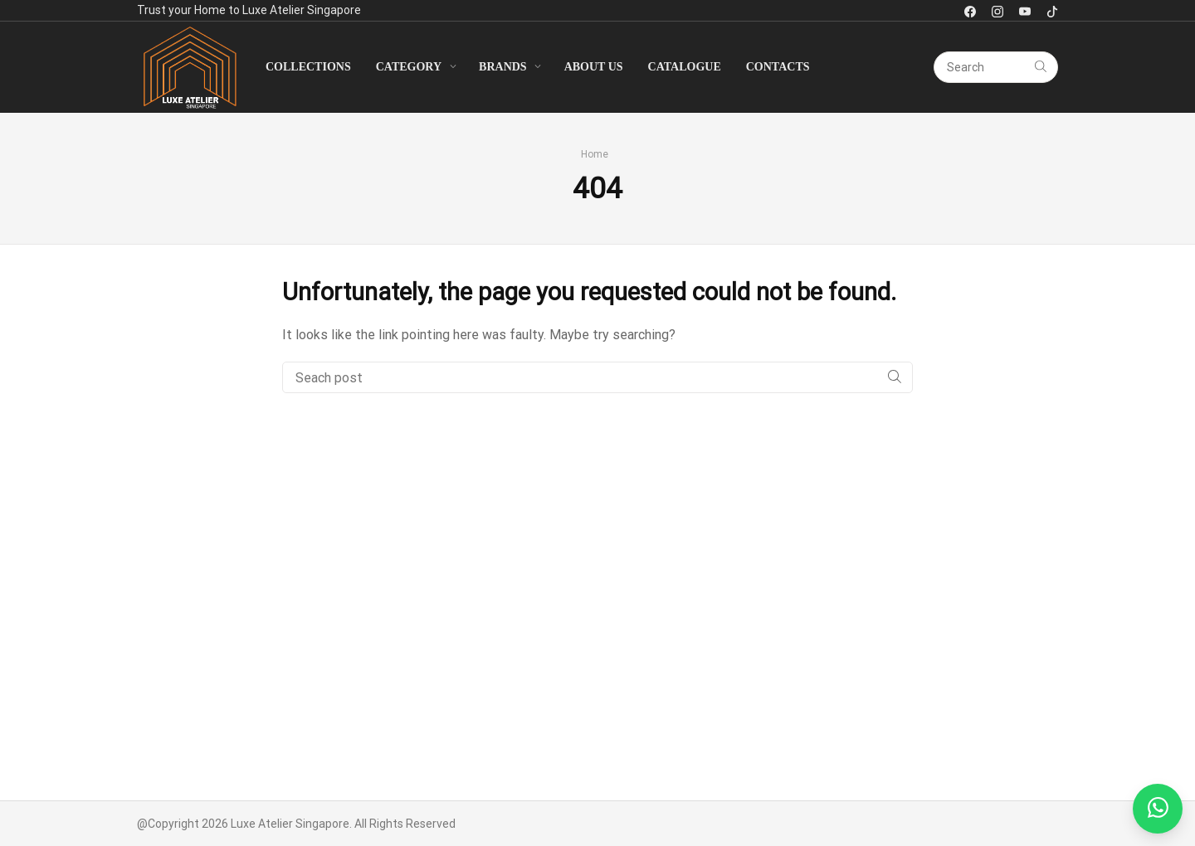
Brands (503, 67)
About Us (593, 67)
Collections (308, 67)
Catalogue (684, 67)
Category (408, 67)
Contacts (778, 67)
